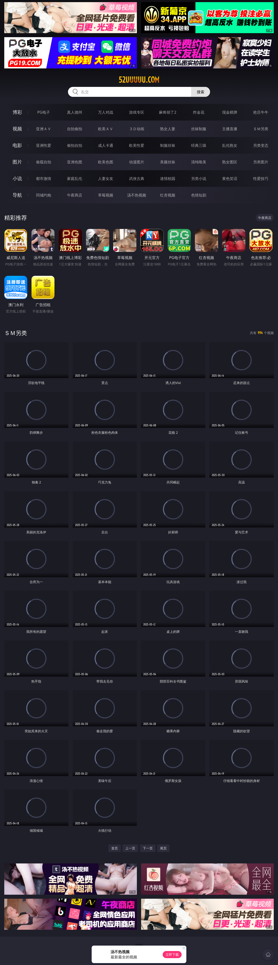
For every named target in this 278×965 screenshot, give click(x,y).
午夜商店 (74, 195)
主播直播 (229, 128)
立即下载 (172, 954)
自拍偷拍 (74, 128)
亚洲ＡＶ (43, 128)
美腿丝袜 (167, 162)
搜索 (200, 91)
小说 (17, 178)
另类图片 (260, 162)
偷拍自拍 (74, 145)
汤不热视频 (136, 195)
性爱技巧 (260, 178)
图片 (17, 162)
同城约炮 (43, 195)
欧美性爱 (136, 145)
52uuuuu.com (139, 80)
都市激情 (43, 178)
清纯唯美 (198, 162)
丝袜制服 (198, 128)
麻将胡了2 (167, 112)
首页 (114, 848)
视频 (17, 128)
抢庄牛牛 (260, 112)
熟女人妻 (167, 128)
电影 (17, 145)
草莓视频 (105, 195)
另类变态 (260, 145)
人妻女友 (105, 178)
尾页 (163, 848)
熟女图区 (229, 162)
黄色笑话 (229, 178)
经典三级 (198, 145)
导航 (17, 195)
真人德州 (74, 112)
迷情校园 (167, 178)
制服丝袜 (167, 145)
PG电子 (43, 112)
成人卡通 (105, 145)
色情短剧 (198, 195)
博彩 (17, 112)
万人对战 (105, 112)
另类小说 (198, 178)
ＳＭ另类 (260, 128)
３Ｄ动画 (136, 128)
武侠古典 (136, 178)
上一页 (130, 848)
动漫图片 (136, 162)
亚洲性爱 (43, 145)
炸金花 (198, 112)
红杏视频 (167, 195)
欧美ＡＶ (105, 128)
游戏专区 (136, 112)
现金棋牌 (229, 112)
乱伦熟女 (229, 145)
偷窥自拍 (43, 162)
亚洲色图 (74, 162)
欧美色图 (105, 162)
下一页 (148, 848)
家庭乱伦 (74, 178)
